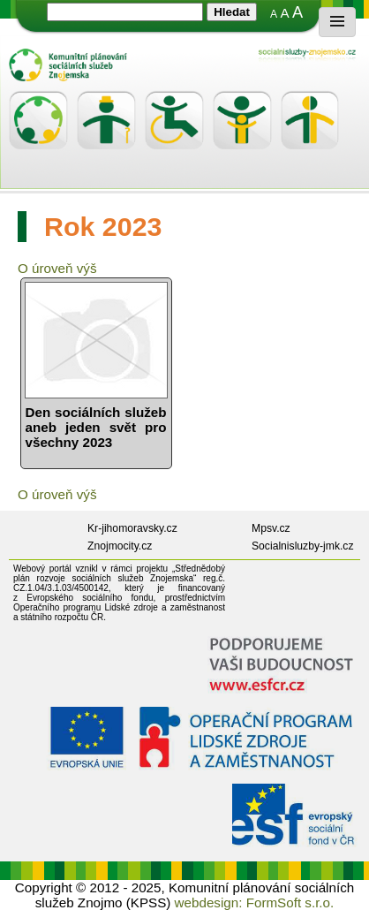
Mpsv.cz (271, 528)
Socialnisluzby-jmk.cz (303, 546)
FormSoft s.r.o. (290, 902)
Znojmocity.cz (119, 546)
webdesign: (209, 902)
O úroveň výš (57, 268)
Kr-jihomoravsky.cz (132, 528)
